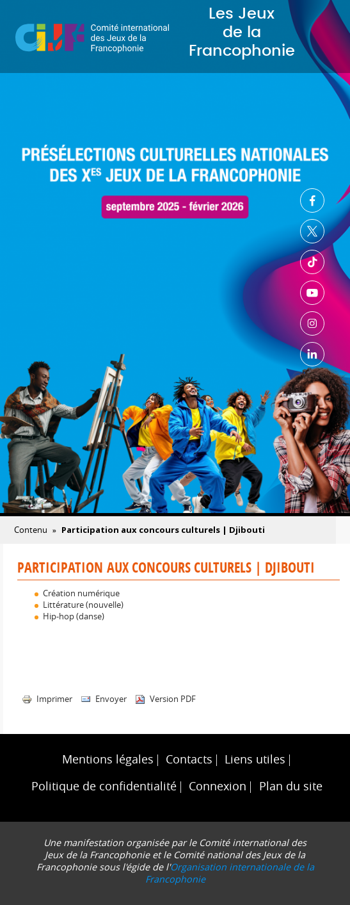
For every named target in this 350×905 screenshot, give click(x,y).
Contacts (189, 759)
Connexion (217, 786)
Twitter (312, 231)
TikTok (312, 262)
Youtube (312, 293)
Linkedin (312, 354)
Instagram (312, 323)
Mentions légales (108, 759)
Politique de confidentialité (104, 786)
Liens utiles (255, 759)
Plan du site (290, 786)
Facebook (312, 200)
